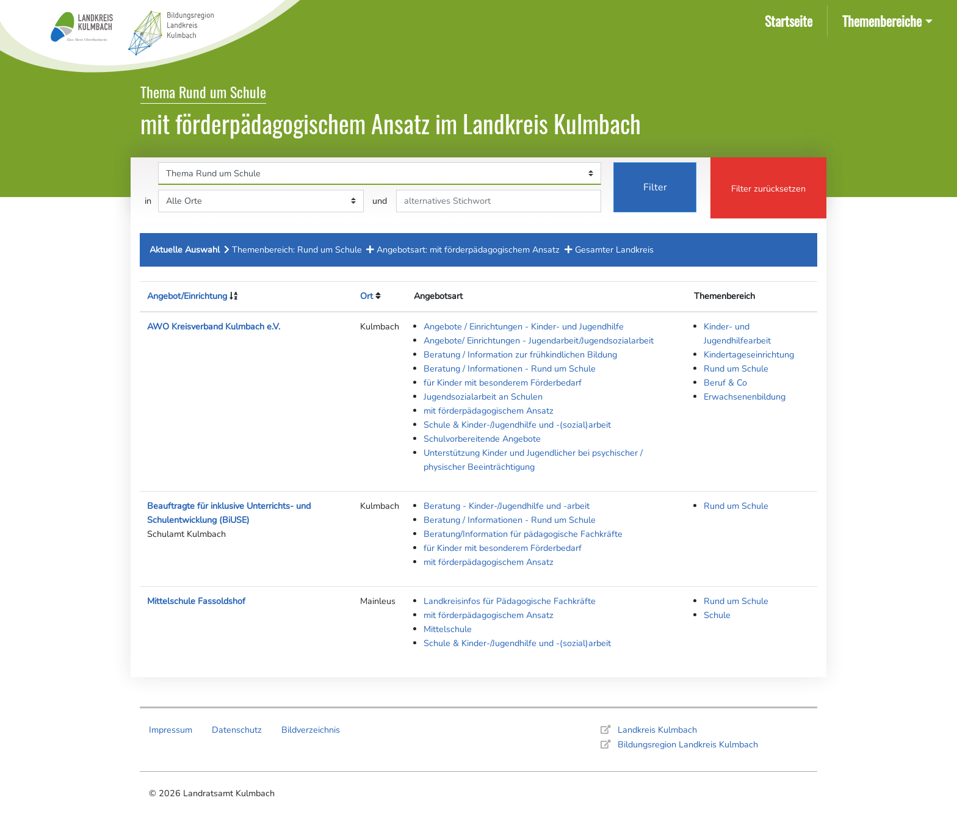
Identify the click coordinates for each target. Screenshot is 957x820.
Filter (655, 187)
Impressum (170, 730)
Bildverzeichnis (310, 730)
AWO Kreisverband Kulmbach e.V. (213, 326)
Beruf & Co (725, 382)
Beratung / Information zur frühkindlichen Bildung (520, 354)
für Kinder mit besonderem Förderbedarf (503, 382)
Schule (717, 615)
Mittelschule (448, 629)
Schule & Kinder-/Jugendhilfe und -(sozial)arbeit (517, 425)
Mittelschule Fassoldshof (196, 601)
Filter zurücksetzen (768, 188)
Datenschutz (237, 730)
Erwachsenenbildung (744, 396)
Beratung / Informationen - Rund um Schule (510, 368)
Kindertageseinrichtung (749, 354)
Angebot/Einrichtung (187, 296)
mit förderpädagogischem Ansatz (489, 411)
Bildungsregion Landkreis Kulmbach (688, 744)
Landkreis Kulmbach (657, 730)
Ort (366, 296)
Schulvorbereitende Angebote (482, 439)
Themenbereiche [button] (882, 20)
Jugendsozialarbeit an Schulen (483, 396)
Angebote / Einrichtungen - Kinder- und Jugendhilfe (524, 326)
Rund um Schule (736, 368)
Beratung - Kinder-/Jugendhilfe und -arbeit (507, 506)
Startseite (791, 20)
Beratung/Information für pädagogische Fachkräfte (523, 534)
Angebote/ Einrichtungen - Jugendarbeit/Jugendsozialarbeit (539, 340)
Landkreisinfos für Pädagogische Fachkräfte (510, 601)
